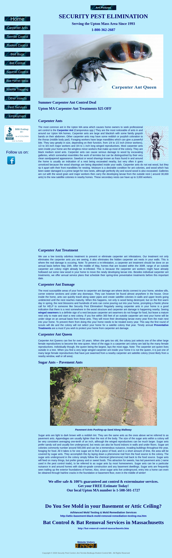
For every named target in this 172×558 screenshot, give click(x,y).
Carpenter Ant (65, 130)
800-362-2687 (105, 30)
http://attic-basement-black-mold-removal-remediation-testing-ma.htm (103, 515)
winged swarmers (48, 312)
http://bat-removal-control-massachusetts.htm (103, 528)
